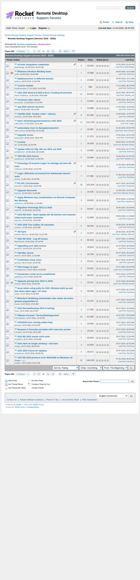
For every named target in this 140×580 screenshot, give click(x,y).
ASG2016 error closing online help (35, 322)
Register (42, 28)
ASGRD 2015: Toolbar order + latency (36, 114)
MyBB (18, 405)
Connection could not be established (36, 274)
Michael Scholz (128, 145)
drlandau (18, 117)
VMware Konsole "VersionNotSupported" (38, 315)
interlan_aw (129, 95)
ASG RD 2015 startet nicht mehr (33, 336)
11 (81, 94)
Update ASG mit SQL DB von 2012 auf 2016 (39, 149)
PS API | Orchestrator (28, 183)
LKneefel (18, 332)
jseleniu (18, 81)
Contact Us (12, 400)
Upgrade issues (25, 135)
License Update (25, 85)
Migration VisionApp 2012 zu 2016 (34, 207)
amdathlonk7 (20, 152)
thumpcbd (130, 186)
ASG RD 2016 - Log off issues (32, 239)
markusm (18, 169)
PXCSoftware (20, 318)
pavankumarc (31, 44)
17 (81, 122)
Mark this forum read (125, 55)
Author (17, 60)
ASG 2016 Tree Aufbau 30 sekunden (35, 224)
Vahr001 (18, 210)
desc (105, 60)
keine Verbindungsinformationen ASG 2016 (39, 121)
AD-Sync (21, 231)
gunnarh (18, 263)
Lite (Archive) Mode (70, 400)
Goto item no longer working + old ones (37, 343)
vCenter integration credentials (33, 64)
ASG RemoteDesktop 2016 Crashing (35, 308)
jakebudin (18, 277)
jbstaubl (18, 325)
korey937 (18, 186)
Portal (106, 22)
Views (90, 60)
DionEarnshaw (20, 88)
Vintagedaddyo (33, 407)
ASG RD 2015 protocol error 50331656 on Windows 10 (44, 357)
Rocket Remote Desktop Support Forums (23, 35)
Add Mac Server (25, 253)
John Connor (20, 131)
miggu (131, 123)
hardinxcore (19, 159)
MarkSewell (19, 242)
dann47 (18, 256)
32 (81, 360)
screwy (17, 179)
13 (53, 51)
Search (118, 22)
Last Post (130, 60)
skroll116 (18, 248)
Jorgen (17, 346)
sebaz (17, 294)
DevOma (21, 44)
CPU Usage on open (27, 267)
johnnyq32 (19, 103)
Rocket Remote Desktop (54, 35)
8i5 (16, 145)
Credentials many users (29, 260)
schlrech (18, 227)
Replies (81, 60)
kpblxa (17, 109)
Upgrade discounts (27, 190)
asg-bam (18, 220)
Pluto (17, 311)
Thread (9, 60)
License (21, 142)
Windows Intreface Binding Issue (34, 71)
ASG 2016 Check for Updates (32, 350)
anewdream (19, 353)
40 (60, 51)
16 (81, 184)
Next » (66, 51)
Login (33, 28)
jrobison (18, 363)
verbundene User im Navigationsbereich (38, 128)
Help (131, 22)
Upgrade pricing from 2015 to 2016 (35, 281)
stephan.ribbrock (21, 234)
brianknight (19, 138)
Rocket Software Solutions (31, 400)
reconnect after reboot (28, 100)
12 (48, 51)
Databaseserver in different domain (35, 78)
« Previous (20, 51)
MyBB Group (38, 405)
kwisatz (18, 284)
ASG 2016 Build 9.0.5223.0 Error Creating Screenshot (44, 92)
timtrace (18, 193)
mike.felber (19, 124)
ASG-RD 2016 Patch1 (28, 156)
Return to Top (53, 400)
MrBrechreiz (20, 407)
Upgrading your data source (31, 246)
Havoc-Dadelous (21, 95)
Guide (17, 304)
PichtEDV (18, 339)
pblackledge (19, 67)
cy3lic (17, 74)
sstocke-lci (19, 203)
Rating (99, 60)
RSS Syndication (89, 400)
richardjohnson (21, 270)
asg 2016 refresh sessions (30, 107)
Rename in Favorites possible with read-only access (44, 329)
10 (39, 51)
